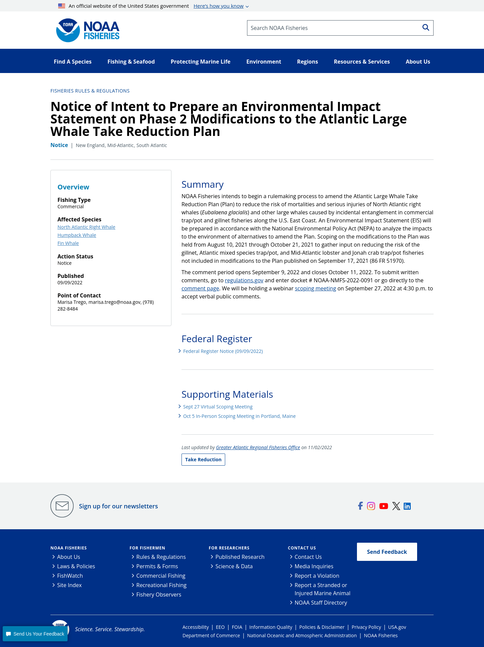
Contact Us (302, 548)
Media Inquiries (314, 566)
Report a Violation (317, 575)
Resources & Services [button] (362, 61)
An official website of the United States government (151, 6)
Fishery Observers (159, 594)
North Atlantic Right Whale (86, 227)
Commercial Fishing (161, 575)
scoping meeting (315, 288)
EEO (220, 627)
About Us (68, 557)
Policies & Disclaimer (322, 627)
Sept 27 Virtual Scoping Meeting (217, 406)
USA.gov (397, 627)
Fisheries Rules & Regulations (90, 90)
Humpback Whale (76, 235)
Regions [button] (307, 61)
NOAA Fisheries (68, 548)
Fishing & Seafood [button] (131, 61)
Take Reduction (203, 459)
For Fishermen (147, 548)
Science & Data (234, 566)
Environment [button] (263, 61)
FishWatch (70, 575)
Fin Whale (68, 243)
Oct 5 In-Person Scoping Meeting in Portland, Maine (239, 416)
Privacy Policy (366, 627)
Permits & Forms (157, 566)
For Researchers (229, 548)
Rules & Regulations (161, 557)
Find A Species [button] (73, 61)
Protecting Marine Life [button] (201, 61)
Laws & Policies (76, 566)
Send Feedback (387, 551)
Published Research (240, 557)
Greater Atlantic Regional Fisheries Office (258, 447)
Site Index (69, 585)
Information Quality (270, 627)
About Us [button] (418, 61)
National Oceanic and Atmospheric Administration (302, 635)
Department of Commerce (211, 635)
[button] (35, 633)
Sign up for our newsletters (118, 506)
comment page (200, 288)
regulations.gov (244, 280)
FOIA (237, 627)
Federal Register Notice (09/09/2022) (223, 351)
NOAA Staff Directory (321, 602)
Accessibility (196, 627)
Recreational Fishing (161, 585)
